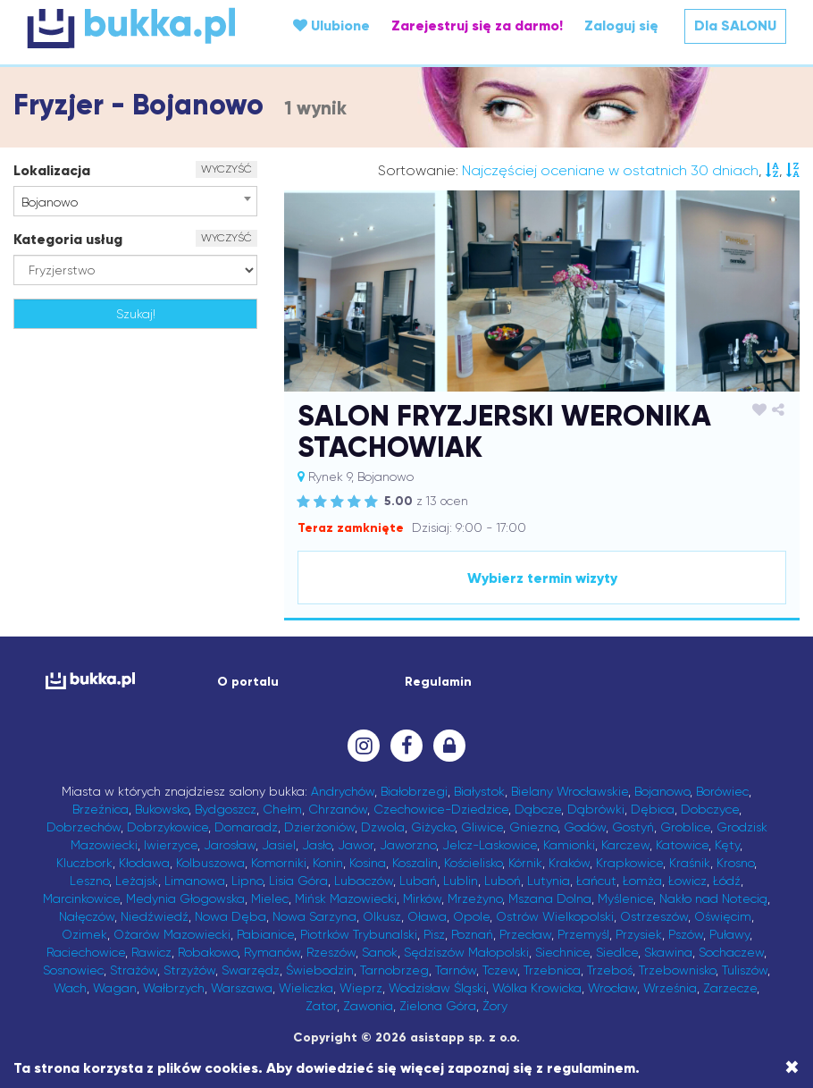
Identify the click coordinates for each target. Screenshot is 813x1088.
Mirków (422, 898)
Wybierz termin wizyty (542, 577)
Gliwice (482, 827)
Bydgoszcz (225, 809)
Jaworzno (408, 845)
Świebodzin (320, 970)
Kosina (367, 863)
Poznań (472, 934)
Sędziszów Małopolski (466, 952)
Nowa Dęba (230, 916)
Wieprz (360, 988)
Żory (494, 1006)
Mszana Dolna (549, 898)
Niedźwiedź (155, 916)
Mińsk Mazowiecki (346, 898)
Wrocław (612, 988)
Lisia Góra (298, 880)
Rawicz (151, 952)
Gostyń (633, 827)
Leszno (89, 880)
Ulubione (331, 25)
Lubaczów (363, 880)
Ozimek (84, 934)
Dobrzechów (83, 827)
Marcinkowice (81, 898)
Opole (471, 916)
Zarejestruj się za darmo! (477, 25)
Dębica (653, 809)
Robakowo (208, 952)
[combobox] (135, 201)
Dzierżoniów (319, 827)
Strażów (133, 970)
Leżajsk (136, 880)
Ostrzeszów (654, 916)
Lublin (460, 880)
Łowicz (687, 880)
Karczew (625, 845)
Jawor (355, 845)
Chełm (282, 809)
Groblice (685, 827)
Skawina (668, 952)
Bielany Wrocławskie (569, 791)
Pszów (685, 934)
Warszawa (241, 988)
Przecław (525, 934)
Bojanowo (662, 791)
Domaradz (246, 827)
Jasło (316, 845)
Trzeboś (610, 970)
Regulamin (438, 681)
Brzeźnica (100, 809)
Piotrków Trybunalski (358, 934)
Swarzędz (251, 970)
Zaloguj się (621, 25)
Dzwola (383, 827)
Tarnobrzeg (394, 970)
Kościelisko (473, 863)
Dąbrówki (595, 809)
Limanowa (194, 880)
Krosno (735, 863)
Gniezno (533, 827)
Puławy (729, 934)
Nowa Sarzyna (314, 916)
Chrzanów (337, 809)
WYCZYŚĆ (226, 169)
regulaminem (591, 1067)
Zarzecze (730, 988)
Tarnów (455, 970)
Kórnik (525, 863)
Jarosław (230, 845)
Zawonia (368, 1006)
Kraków (569, 863)
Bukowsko (162, 809)
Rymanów (272, 952)
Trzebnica (552, 970)
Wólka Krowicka (537, 988)
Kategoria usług (67, 239)
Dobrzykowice (167, 827)
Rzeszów (331, 952)
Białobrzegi (414, 791)
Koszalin (415, 863)
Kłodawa (144, 863)
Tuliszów (744, 970)
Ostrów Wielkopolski (555, 916)
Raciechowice (85, 952)
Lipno (247, 880)
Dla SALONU (735, 25)
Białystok (479, 791)
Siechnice (562, 952)
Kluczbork (84, 863)
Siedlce (617, 952)
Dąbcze (538, 809)
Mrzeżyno (475, 898)
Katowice (682, 845)
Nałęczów (86, 916)
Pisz (434, 934)
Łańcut (596, 880)
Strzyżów (189, 970)
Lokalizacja (51, 170)
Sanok (380, 952)
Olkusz (382, 916)
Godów (585, 827)
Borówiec (722, 791)
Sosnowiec (73, 970)
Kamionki (569, 845)
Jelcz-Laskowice (489, 845)
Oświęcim (722, 916)
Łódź (727, 880)
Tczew (499, 970)
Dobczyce (710, 809)
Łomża (642, 880)
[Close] (792, 1067)
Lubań (418, 880)
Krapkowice (629, 863)
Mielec (270, 898)
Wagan (115, 988)
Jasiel (279, 845)
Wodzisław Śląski (437, 988)
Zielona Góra (437, 1006)
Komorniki (278, 863)
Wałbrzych (174, 988)
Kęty (727, 845)
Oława (427, 916)
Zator (321, 1006)
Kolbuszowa (210, 863)
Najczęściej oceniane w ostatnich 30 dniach (610, 170)
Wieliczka (306, 988)
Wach (70, 988)
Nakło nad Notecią (713, 898)
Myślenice (625, 898)
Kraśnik (689, 863)
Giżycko (433, 827)
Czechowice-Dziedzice (440, 809)
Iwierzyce (170, 845)
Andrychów (342, 791)
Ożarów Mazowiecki (171, 934)
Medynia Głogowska (185, 898)
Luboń (502, 880)
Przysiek (639, 934)
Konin (328, 863)
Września (670, 988)
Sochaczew (731, 952)
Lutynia (548, 880)
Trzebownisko (677, 970)
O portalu (248, 681)
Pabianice (265, 934)
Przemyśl (583, 934)
